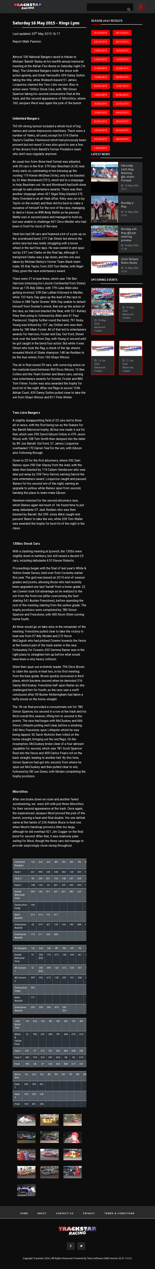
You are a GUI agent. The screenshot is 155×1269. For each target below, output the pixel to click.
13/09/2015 (100, 59)
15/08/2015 (100, 77)
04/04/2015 (100, 139)
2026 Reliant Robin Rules (129, 261)
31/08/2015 (100, 68)
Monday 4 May (127, 205)
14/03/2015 (100, 148)
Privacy (89, 1213)
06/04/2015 (122, 130)
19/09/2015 (100, 50)
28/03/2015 (122, 139)
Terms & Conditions (119, 1213)
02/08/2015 (100, 86)
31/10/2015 (100, 33)
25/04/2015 (122, 121)
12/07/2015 (122, 86)
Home (24, 1213)
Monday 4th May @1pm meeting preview (129, 234)
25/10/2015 (122, 33)
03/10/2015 (122, 41)
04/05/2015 (122, 112)
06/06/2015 (122, 95)
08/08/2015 (122, 77)
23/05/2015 (122, 103)
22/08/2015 (122, 68)
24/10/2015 (100, 41)
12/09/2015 (122, 59)
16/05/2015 (100, 112)
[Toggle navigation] (140, 6)
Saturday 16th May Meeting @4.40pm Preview (127, 173)
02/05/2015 (100, 121)
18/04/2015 (100, 130)
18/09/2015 (122, 50)
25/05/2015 (100, 103)
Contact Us (65, 1213)
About (42, 1213)
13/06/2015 (100, 95)
